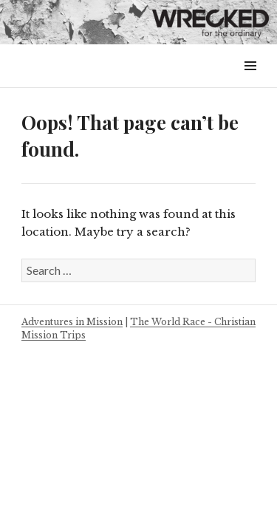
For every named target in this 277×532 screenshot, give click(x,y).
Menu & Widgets (250, 82)
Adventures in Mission (72, 321)
